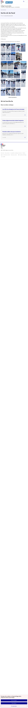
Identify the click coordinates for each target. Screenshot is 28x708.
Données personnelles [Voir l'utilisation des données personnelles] (6, 154)
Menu (27, 1)
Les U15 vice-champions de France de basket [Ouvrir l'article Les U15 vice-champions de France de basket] (13, 109)
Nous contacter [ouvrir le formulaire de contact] (7, 153)
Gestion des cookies (14, 154)
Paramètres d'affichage (22, 154)
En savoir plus (14, 706)
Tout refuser (14, 703)
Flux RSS (4, 156)
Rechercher (24, 1)
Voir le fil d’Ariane (3, 9)
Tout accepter (14, 700)
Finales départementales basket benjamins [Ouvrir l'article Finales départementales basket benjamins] (13, 120)
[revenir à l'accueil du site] (14, 6)
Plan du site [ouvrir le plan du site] (2, 153)
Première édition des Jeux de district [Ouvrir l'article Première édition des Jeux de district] (11, 131)
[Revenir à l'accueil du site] (3, 146)
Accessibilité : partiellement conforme (16, 153)
